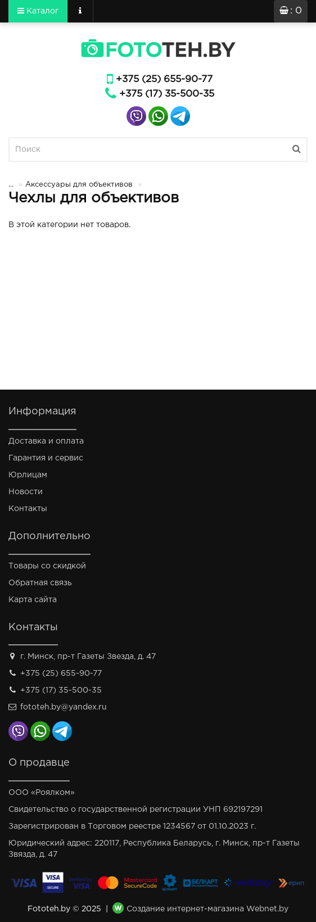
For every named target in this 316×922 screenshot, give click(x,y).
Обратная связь (40, 583)
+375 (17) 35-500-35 (166, 94)
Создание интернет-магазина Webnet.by (207, 909)
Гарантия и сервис (45, 458)
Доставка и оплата (46, 441)
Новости (25, 492)
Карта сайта (32, 599)
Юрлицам (27, 475)
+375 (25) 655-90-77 (164, 79)
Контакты (27, 508)
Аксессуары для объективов (79, 185)
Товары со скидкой (47, 566)
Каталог (37, 11)
